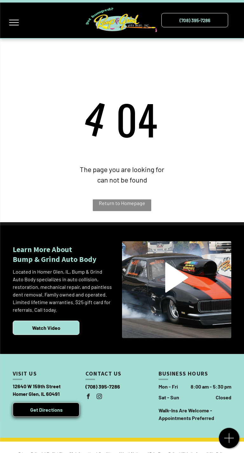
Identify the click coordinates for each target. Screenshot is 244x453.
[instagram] (99, 397)
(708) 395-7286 (102, 386)
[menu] (14, 22)
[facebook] (88, 397)
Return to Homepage (122, 203)
